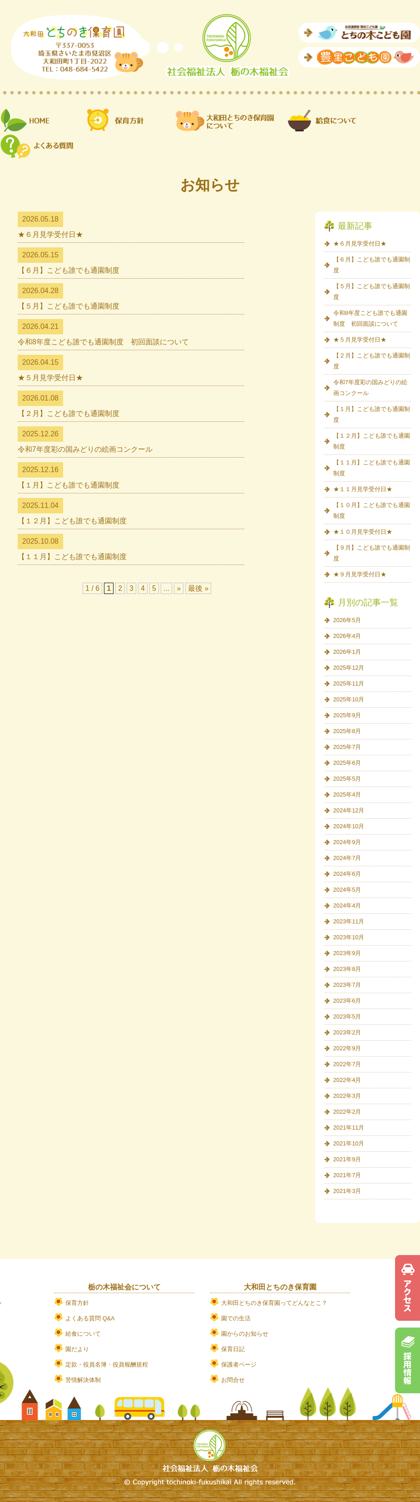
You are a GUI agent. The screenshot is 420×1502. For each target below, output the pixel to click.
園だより (77, 1349)
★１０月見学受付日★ (362, 531)
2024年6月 (347, 873)
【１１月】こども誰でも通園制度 (72, 556)
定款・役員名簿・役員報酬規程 (106, 1364)
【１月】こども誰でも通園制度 (68, 485)
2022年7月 (347, 1064)
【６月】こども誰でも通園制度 (68, 270)
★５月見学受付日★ (50, 378)
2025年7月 (347, 747)
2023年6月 (347, 1000)
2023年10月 (349, 937)
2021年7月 (347, 1175)
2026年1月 (347, 651)
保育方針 (77, 1302)
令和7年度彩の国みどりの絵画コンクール (85, 449)
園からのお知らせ (244, 1333)
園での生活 (236, 1318)
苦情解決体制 (83, 1379)
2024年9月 (347, 842)
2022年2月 (347, 1111)
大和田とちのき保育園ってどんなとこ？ (274, 1302)
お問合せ (233, 1379)
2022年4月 (347, 1080)
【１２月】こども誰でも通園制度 (72, 521)
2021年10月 (349, 1143)
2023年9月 (347, 953)
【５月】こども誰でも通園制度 (68, 306)
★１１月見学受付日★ (362, 489)
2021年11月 (349, 1127)
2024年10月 (349, 826)
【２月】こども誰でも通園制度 (68, 413)
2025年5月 (347, 778)
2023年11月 (349, 921)
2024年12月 (349, 810)
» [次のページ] (179, 588)
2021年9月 (347, 1159)
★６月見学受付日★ (50, 234)
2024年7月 (347, 858)
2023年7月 (347, 984)
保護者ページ (239, 1364)
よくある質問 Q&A (90, 1318)
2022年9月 (347, 1048)
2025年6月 (347, 762)
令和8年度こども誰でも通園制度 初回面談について (103, 342)
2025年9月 (347, 715)
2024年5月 (347, 889)
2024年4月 (347, 905)
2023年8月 (347, 969)
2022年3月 (347, 1095)
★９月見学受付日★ (359, 574)
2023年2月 (347, 1032)
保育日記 (233, 1349)
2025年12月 (349, 667)
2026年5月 (347, 620)
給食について (83, 1333)
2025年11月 (349, 683)
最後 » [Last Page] (198, 588)
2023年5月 (347, 1016)
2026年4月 (347, 636)
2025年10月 (349, 699)
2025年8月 (347, 731)
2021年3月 (347, 1191)
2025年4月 (347, 794)
